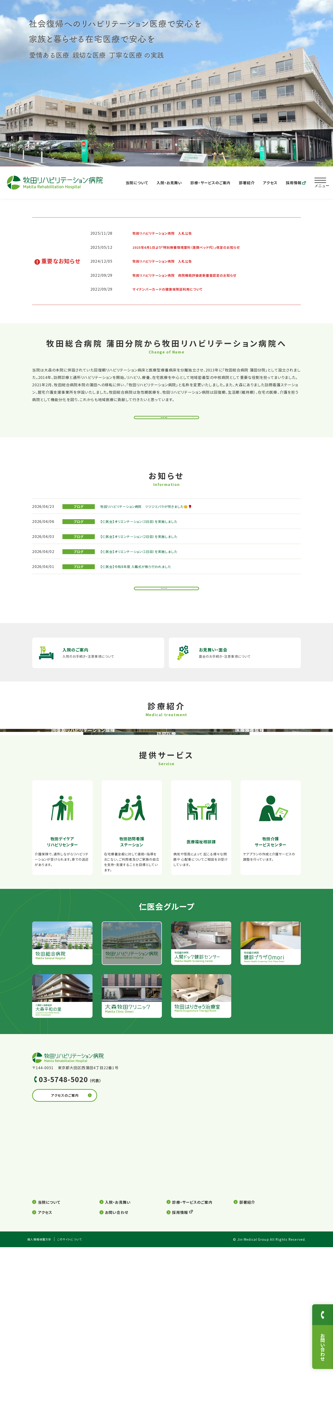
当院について (137, 182)
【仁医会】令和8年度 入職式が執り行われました (141, 574)
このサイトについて (76, 1398)
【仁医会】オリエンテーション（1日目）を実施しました (144, 559)
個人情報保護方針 (41, 1398)
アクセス (270, 182)
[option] (166, 83)
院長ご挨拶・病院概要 (164, 420)
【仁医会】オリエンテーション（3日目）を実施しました (144, 529)
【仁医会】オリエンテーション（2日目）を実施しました (144, 544)
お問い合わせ (116, 1371)
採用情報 (296, 182)
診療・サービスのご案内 (210, 182)
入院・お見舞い (169, 182)
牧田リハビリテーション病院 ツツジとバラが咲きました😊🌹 (153, 514)
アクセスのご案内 (76, 1256)
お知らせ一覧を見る (164, 599)
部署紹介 (247, 182)
